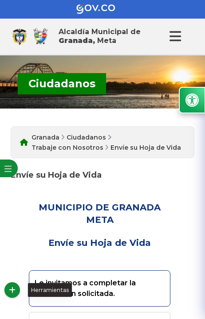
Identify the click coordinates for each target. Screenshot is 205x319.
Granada (45, 137)
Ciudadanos (86, 137)
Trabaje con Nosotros (67, 148)
